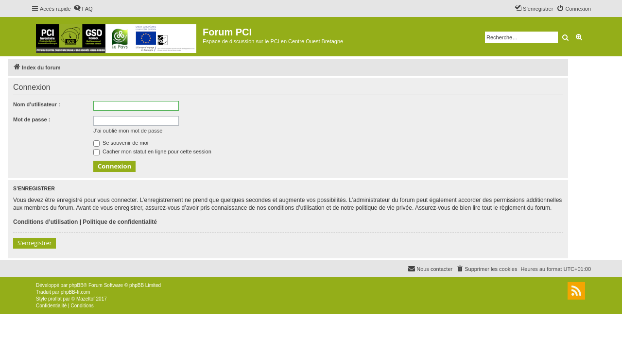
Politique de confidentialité (120, 222)
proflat (55, 299)
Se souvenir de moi (120, 143)
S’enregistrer (34, 243)
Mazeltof (85, 299)
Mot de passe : (31, 119)
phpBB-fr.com (75, 292)
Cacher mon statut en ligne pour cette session (152, 151)
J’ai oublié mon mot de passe (127, 131)
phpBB (76, 285)
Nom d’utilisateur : (36, 104)
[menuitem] (83, 9)
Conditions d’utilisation (45, 222)
